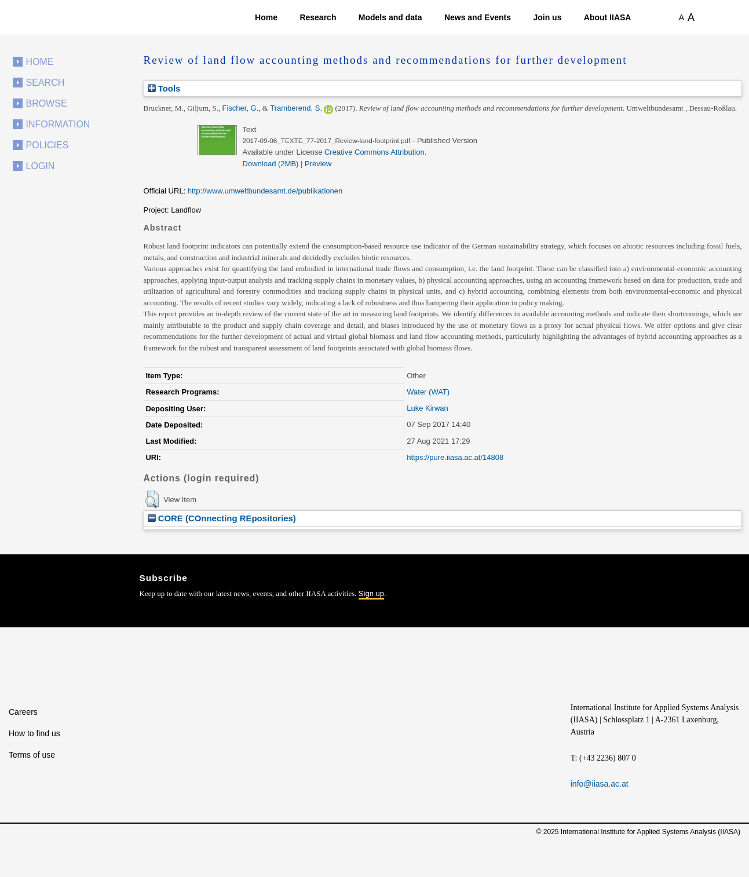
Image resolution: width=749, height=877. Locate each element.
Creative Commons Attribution (374, 152)
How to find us (34, 733)
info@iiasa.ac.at (600, 783)
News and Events (477, 17)
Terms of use (32, 754)
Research (317, 17)
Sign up (371, 593)
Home (266, 17)
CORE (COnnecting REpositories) (222, 518)
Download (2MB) (271, 163)
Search (45, 82)
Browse (46, 103)
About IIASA (607, 17)
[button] (152, 499)
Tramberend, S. (296, 108)
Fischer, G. (240, 108)
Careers (23, 712)
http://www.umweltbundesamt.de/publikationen (265, 191)
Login (40, 166)
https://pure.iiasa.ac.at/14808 (455, 457)
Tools (164, 88)
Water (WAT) (428, 392)
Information (58, 124)
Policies (47, 145)
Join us (547, 17)
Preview (318, 163)
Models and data (390, 17)
